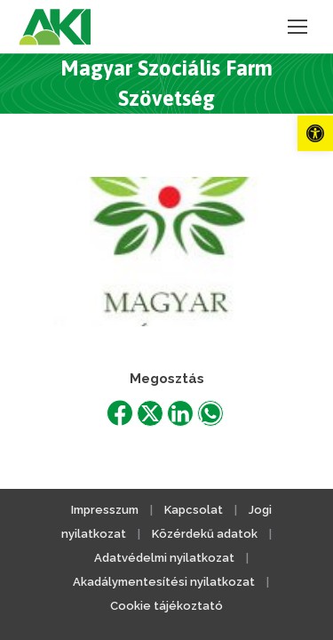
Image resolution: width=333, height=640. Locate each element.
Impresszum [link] (105, 509)
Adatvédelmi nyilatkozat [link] (164, 557)
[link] (315, 133)
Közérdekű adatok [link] (205, 533)
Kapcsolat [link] (193, 509)
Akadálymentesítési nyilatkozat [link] (164, 581)
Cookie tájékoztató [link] (166, 605)
